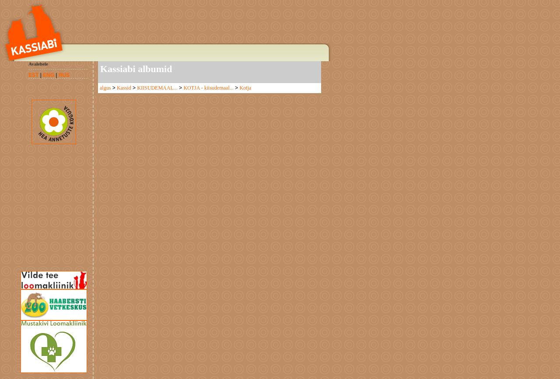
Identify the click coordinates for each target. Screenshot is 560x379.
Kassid (124, 88)
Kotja (245, 88)
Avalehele (38, 63)
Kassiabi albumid (136, 68)
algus (105, 88)
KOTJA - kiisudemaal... (208, 88)
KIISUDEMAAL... (157, 88)
